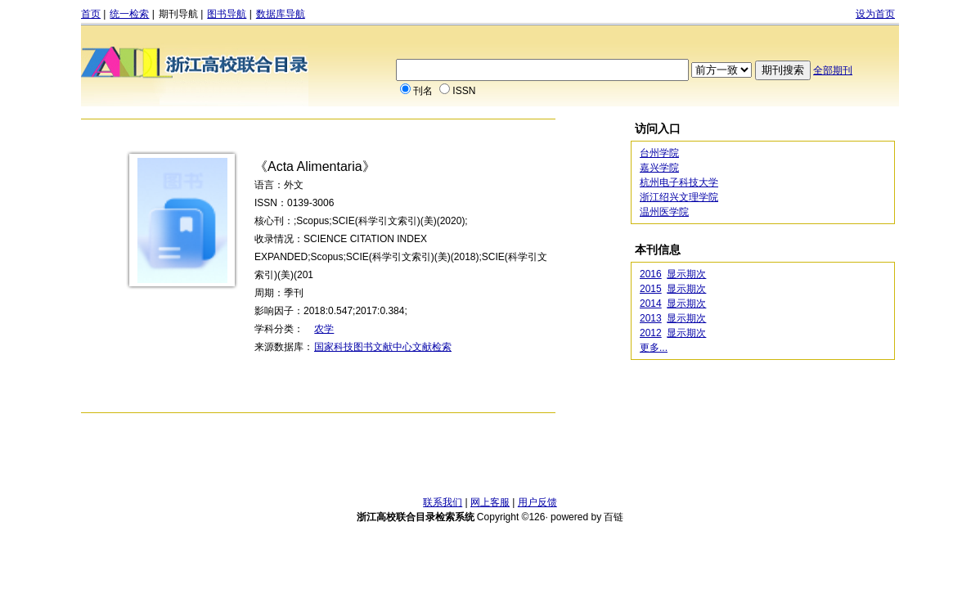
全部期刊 (832, 70)
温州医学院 (664, 212)
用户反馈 (537, 502)
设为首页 (875, 14)
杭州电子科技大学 (679, 182)
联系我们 (442, 502)
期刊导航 (178, 14)
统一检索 (129, 14)
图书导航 (226, 14)
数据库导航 (280, 14)
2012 (651, 333)
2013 (651, 318)
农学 (324, 329)
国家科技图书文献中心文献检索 (383, 347)
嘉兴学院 (659, 167)
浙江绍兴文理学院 (679, 197)
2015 (651, 288)
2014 (651, 303)
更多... (654, 347)
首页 (91, 14)
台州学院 (659, 153)
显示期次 (686, 274)
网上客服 (490, 502)
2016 (651, 274)
